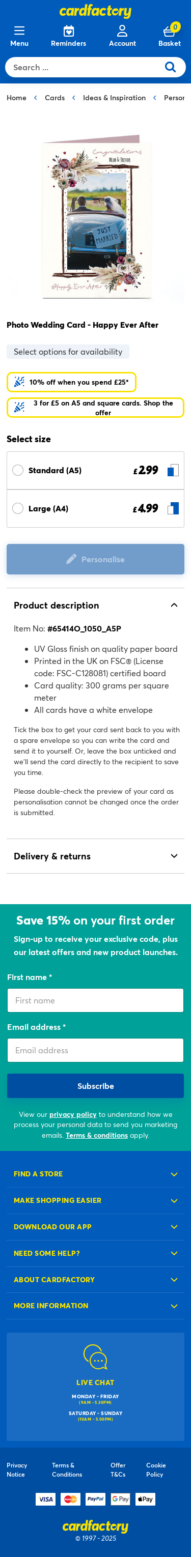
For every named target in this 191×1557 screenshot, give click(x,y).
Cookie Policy (156, 1469)
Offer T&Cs (118, 1469)
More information (51, 1305)
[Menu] (19, 36)
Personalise (103, 559)
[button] (95, 407)
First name (28, 976)
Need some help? (47, 1253)
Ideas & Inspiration (114, 97)
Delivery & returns (52, 856)
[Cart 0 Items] (169, 36)
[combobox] (84, 67)
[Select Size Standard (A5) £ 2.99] (95, 470)
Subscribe (95, 1085)
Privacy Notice (17, 1469)
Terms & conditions (97, 1135)
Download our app (53, 1226)
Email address (35, 1026)
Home (16, 97)
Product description (56, 605)
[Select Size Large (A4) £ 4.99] (95, 508)
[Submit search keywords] (174, 67)
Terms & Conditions (67, 1469)
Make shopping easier (58, 1200)
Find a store (38, 1173)
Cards (55, 97)
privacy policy (73, 1114)
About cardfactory (54, 1279)
